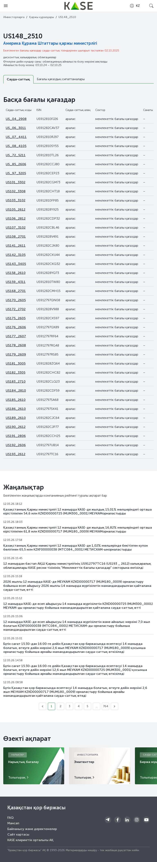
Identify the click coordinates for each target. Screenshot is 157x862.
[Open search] (151, 6)
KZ (134, 5)
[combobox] (134, 6)
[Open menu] (6, 6)
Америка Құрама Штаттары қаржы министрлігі (50, 43)
